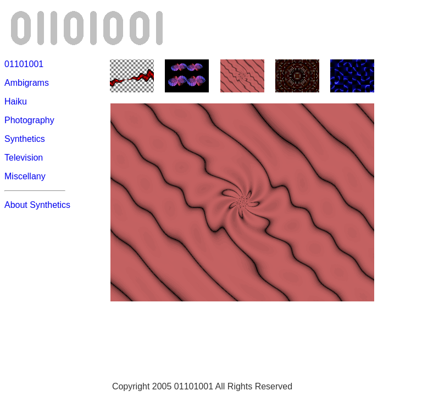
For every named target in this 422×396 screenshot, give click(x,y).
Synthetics (24, 139)
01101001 (23, 64)
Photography (29, 120)
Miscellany (25, 176)
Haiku (15, 101)
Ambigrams (26, 82)
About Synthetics (37, 205)
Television (23, 157)
